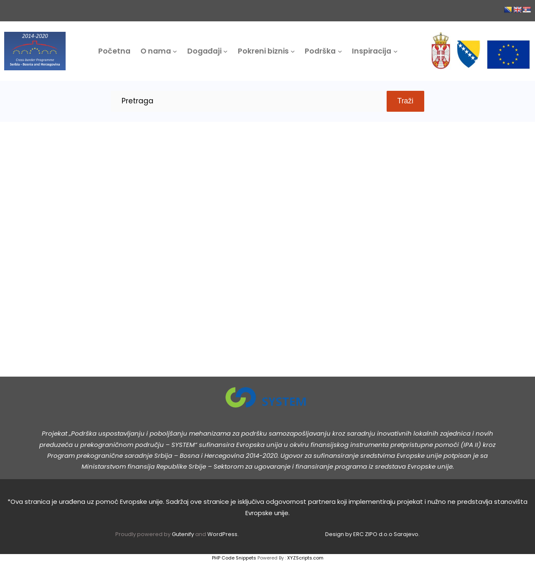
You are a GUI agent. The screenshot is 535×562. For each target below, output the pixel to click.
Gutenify (183, 534)
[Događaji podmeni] (225, 51)
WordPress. (223, 534)
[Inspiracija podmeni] (395, 51)
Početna (114, 51)
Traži (405, 101)
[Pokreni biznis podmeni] (292, 51)
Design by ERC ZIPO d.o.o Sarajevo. (372, 534)
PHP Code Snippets (234, 557)
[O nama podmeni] (175, 51)
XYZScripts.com (305, 557)
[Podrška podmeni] (340, 51)
